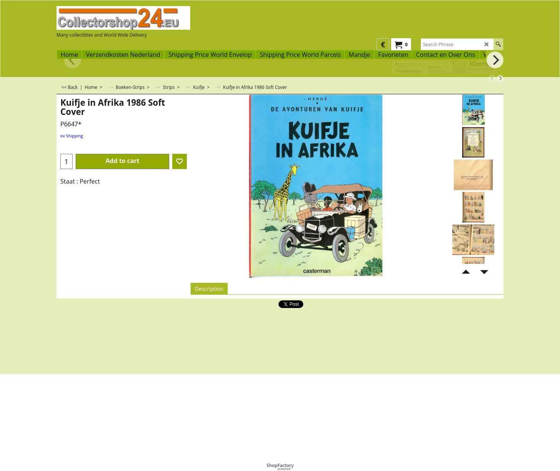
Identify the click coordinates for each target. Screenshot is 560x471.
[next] (500, 78)
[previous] (492, 78)
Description (209, 288)
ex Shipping (71, 136)
